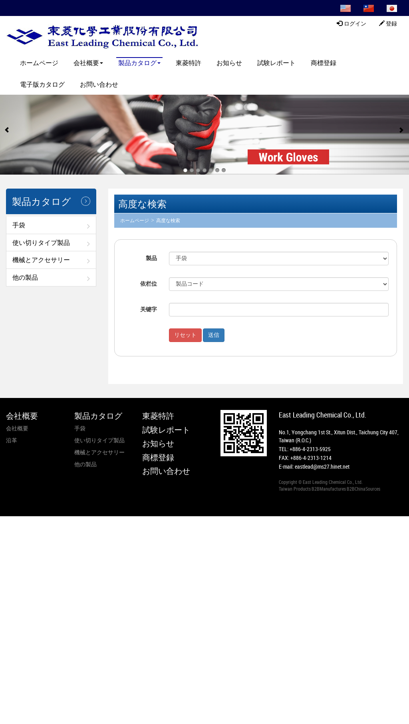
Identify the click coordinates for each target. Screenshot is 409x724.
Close (6, 520)
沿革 (11, 440)
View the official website (59, 592)
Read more (15, 592)
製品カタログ (139, 62)
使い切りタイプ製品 (41, 242)
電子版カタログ (42, 84)
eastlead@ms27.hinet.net (322, 466)
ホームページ (39, 62)
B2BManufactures (329, 488)
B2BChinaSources (363, 488)
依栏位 (148, 284)
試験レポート (276, 62)
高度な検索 (168, 220)
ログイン (351, 23)
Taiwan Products (295, 488)
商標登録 (323, 62)
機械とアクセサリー (41, 259)
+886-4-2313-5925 (310, 449)
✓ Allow (10, 536)
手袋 (18, 225)
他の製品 (25, 277)
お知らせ (229, 62)
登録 (388, 23)
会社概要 (88, 62)
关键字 (148, 309)
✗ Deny (9, 544)
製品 (151, 258)
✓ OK (186, 720)
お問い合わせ (99, 84)
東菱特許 (188, 62)
